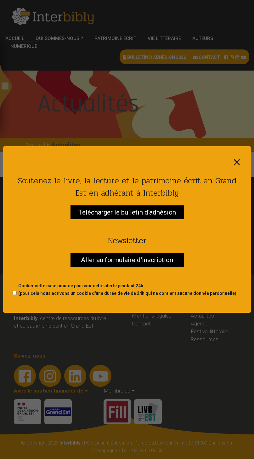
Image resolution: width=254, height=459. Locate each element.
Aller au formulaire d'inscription (127, 260)
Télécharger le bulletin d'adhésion (127, 212)
